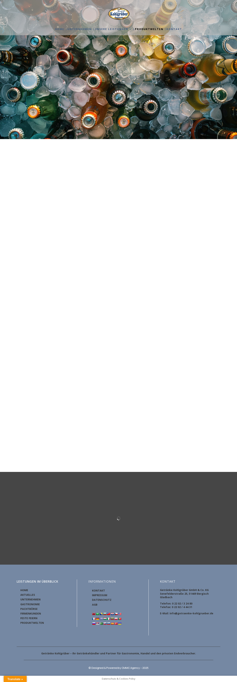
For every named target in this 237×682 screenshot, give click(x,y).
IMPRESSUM (99, 595)
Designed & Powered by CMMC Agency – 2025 (119, 668)
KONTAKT (174, 29)
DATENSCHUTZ (101, 600)
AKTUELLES (27, 595)
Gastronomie (130, 653)
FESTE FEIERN (28, 618)
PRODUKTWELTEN (149, 29)
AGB (94, 604)
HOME (59, 29)
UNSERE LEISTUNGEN (111, 29)
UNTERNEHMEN (79, 29)
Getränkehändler (88, 653)
